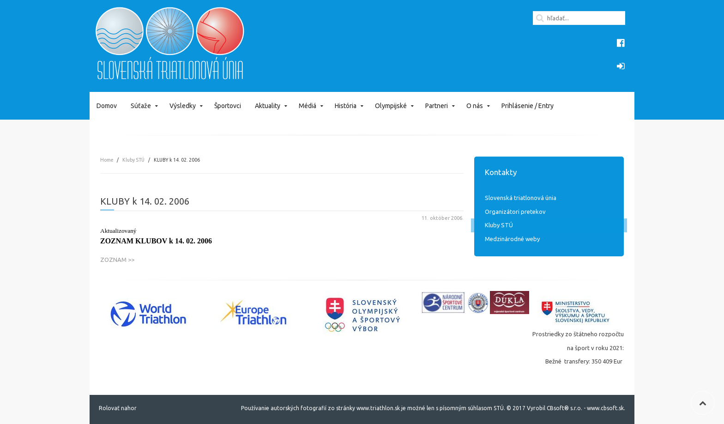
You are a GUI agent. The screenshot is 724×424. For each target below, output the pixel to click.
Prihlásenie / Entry (527, 105)
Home (106, 160)
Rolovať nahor (118, 408)
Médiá (307, 105)
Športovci (227, 105)
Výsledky (182, 105)
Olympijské (391, 105)
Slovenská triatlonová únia (520, 197)
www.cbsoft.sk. (606, 408)
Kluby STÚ (133, 160)
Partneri (436, 105)
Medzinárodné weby (512, 239)
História (345, 105)
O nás (474, 105)
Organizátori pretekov (515, 211)
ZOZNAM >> (117, 259)
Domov (107, 105)
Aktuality (267, 105)
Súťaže (141, 105)
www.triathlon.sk (377, 408)
